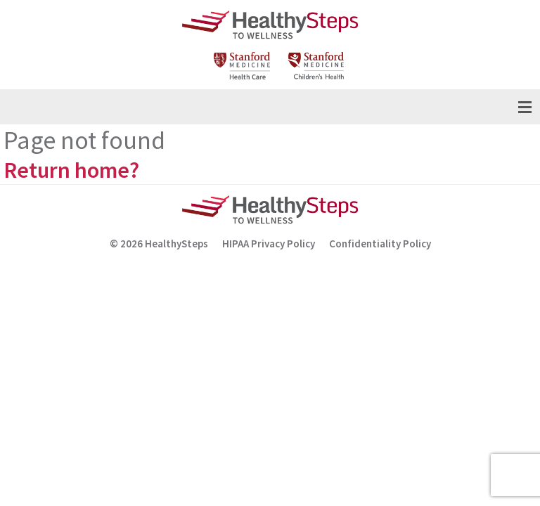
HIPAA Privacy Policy (268, 243)
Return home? (71, 170)
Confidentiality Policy (380, 243)
